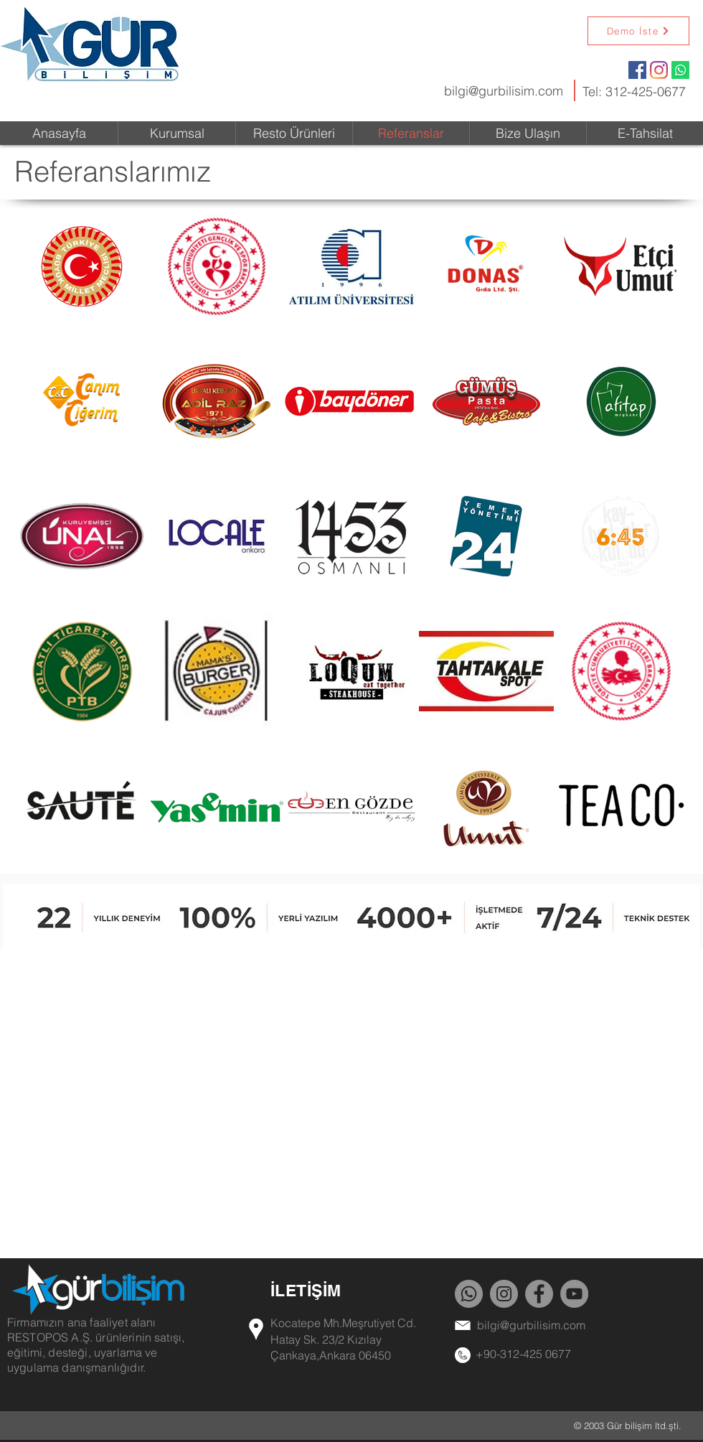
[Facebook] (539, 1294)
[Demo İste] (638, 31)
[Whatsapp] (680, 70)
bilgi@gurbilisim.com (503, 91)
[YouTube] (574, 1294)
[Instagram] (659, 70)
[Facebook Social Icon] (637, 70)
